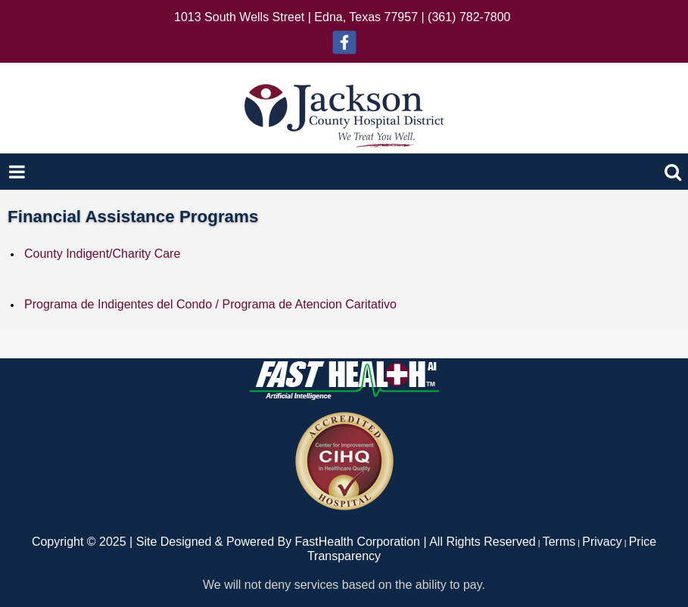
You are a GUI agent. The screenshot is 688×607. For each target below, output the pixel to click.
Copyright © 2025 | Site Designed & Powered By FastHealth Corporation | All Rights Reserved (284, 541)
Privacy (601, 541)
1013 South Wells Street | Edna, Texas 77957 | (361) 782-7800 (342, 17)
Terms (559, 541)
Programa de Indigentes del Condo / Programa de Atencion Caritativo (210, 304)
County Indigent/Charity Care (102, 253)
